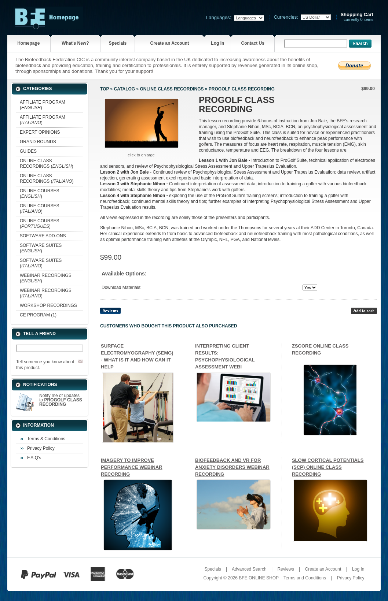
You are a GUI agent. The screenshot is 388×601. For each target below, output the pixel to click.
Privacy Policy (41, 448)
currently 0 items (356, 17)
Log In (217, 43)
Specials (118, 43)
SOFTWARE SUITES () (41, 248)
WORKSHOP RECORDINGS (48, 305)
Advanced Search (249, 569)
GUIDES (28, 151)
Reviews (285, 569)
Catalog (124, 89)
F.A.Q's (34, 457)
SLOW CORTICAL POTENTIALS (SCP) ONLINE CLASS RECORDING (327, 467)
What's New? (75, 43)
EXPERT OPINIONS (40, 132)
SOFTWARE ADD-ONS (43, 235)
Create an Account (169, 43)
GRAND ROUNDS (38, 141)
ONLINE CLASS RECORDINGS (172, 89)
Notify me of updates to (60, 400)
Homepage (28, 43)
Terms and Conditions (304, 577)
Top (104, 89)
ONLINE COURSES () (39, 193)
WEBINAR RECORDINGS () (46, 278)
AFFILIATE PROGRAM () (42, 105)
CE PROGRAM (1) (38, 315)
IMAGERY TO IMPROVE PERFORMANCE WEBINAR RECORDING (131, 467)
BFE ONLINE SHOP (258, 577)
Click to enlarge (141, 155)
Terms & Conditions (46, 438)
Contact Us (252, 43)
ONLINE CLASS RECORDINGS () (46, 163)
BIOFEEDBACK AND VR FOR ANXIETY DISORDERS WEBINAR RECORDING (232, 467)
